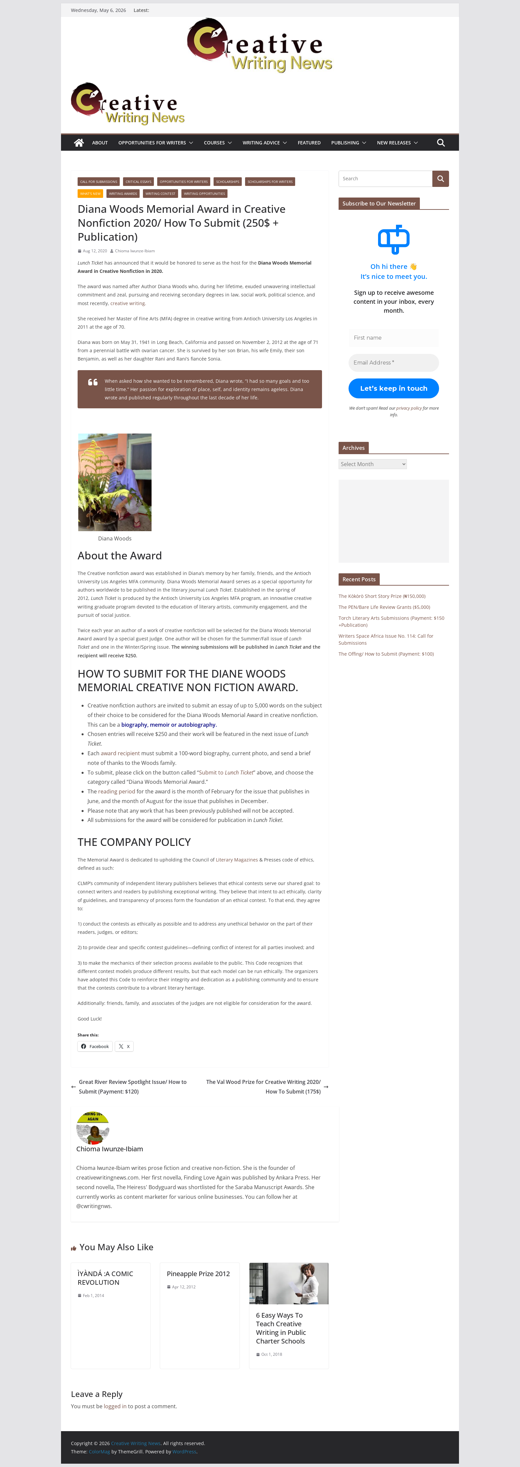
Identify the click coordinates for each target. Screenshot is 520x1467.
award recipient (120, 753)
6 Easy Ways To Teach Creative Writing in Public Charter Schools (281, 1328)
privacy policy (409, 408)
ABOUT (100, 142)
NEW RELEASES (394, 142)
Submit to (226, 772)
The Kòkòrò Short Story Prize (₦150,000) (382, 596)
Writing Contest (160, 193)
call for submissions (98, 181)
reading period (116, 791)
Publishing (345, 142)
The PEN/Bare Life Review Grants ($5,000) (384, 607)
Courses (214, 142)
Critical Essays (138, 181)
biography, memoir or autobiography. (169, 724)
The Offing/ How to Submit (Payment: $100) (386, 653)
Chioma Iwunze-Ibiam (135, 251)
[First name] (394, 338)
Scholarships (227, 181)
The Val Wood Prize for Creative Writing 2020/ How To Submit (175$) (267, 1086)
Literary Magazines (237, 859)
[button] (189, 142)
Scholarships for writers (270, 181)
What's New (90, 193)
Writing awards (123, 193)
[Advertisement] (394, 520)
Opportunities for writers (152, 142)
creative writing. (128, 303)
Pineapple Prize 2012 (198, 1273)
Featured (309, 142)
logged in (115, 1406)
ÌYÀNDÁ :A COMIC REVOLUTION (105, 1278)
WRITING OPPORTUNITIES (204, 193)
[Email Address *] (394, 363)
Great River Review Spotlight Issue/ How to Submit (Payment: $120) (129, 1086)
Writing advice (261, 142)
